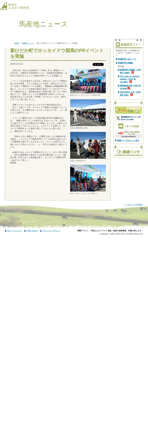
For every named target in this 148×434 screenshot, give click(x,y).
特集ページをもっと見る (128, 192)
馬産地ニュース (28, 43)
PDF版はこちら (125, 84)
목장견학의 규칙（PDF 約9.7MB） (130, 145)
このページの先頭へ (134, 400)
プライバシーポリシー (51, 426)
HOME (16, 43)
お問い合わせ (32, 426)
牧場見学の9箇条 (125, 114)
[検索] (146, 2)
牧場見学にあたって (127, 110)
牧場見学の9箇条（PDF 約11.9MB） (130, 122)
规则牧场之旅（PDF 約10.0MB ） (130, 138)
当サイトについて (14, 426)
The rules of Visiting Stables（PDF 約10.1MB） (129, 130)
